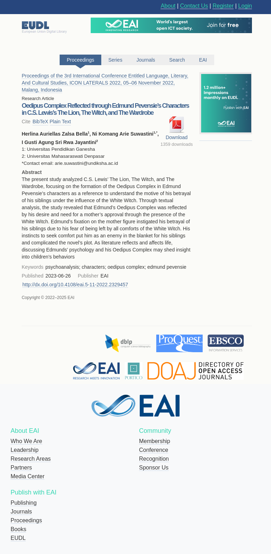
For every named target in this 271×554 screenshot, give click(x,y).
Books (18, 529)
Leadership (24, 450)
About (168, 6)
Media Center (27, 476)
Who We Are (26, 441)
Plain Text (60, 121)
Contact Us (194, 6)
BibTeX (40, 121)
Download (176, 137)
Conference (153, 450)
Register (223, 6)
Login (245, 6)
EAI (203, 60)
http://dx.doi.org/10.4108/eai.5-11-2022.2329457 (75, 284)
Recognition (154, 459)
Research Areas (31, 459)
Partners (21, 468)
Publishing (24, 503)
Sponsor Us (154, 468)
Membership (154, 441)
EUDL (18, 538)
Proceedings (26, 520)
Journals (21, 512)
